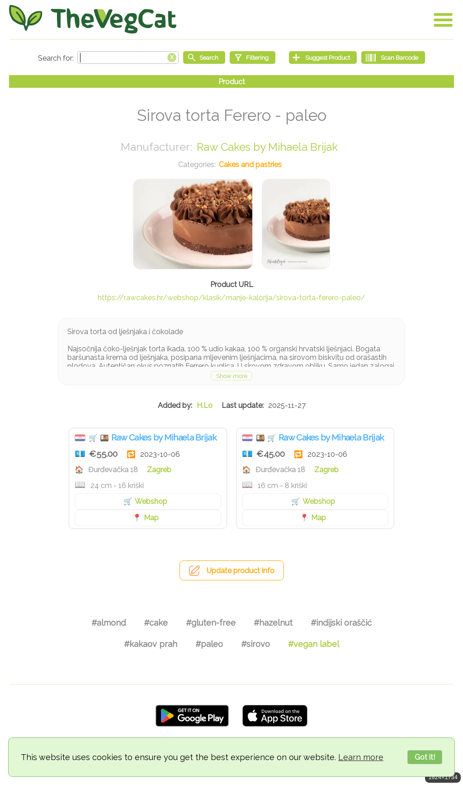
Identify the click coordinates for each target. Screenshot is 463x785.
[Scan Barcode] (393, 57)
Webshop (151, 501)
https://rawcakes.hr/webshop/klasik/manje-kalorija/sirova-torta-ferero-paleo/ (231, 297)
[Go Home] (92, 19)
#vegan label (313, 644)
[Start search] (204, 57)
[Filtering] (252, 57)
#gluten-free (211, 622)
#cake (156, 622)
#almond (108, 622)
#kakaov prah (150, 644)
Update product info (240, 570)
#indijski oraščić (341, 622)
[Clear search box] (171, 56)
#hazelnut (273, 622)
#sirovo (255, 644)
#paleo (209, 644)
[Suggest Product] (323, 57)
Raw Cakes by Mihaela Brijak (267, 146)
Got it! (425, 757)
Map (151, 517)
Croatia (80, 437)
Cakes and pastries (250, 164)
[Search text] (128, 57)
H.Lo (205, 405)
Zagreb (159, 469)
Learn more (360, 757)
